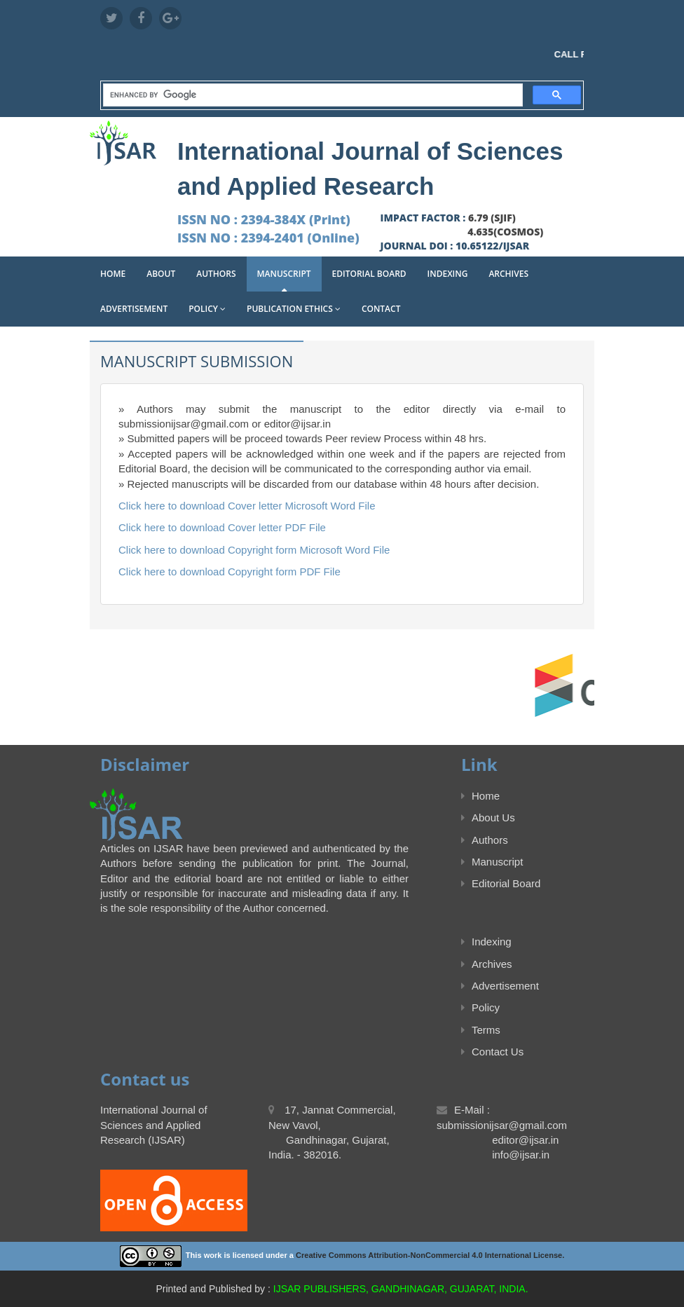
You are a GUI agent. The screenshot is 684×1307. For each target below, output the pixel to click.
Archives (508, 274)
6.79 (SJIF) (492, 217)
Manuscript (284, 274)
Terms (480, 1030)
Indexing (447, 274)
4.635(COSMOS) (505, 231)
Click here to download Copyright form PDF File (229, 571)
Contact (381, 309)
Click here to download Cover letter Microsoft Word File (247, 506)
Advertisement (133, 309)
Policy (207, 309)
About (160, 274)
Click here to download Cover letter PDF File (222, 527)
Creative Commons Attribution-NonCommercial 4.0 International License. (430, 1255)
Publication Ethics (294, 309)
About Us (488, 817)
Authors (215, 274)
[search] (311, 96)
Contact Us (492, 1052)
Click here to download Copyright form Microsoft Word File (254, 550)
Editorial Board (369, 274)
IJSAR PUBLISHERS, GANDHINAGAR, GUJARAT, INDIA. (400, 1288)
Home (112, 274)
